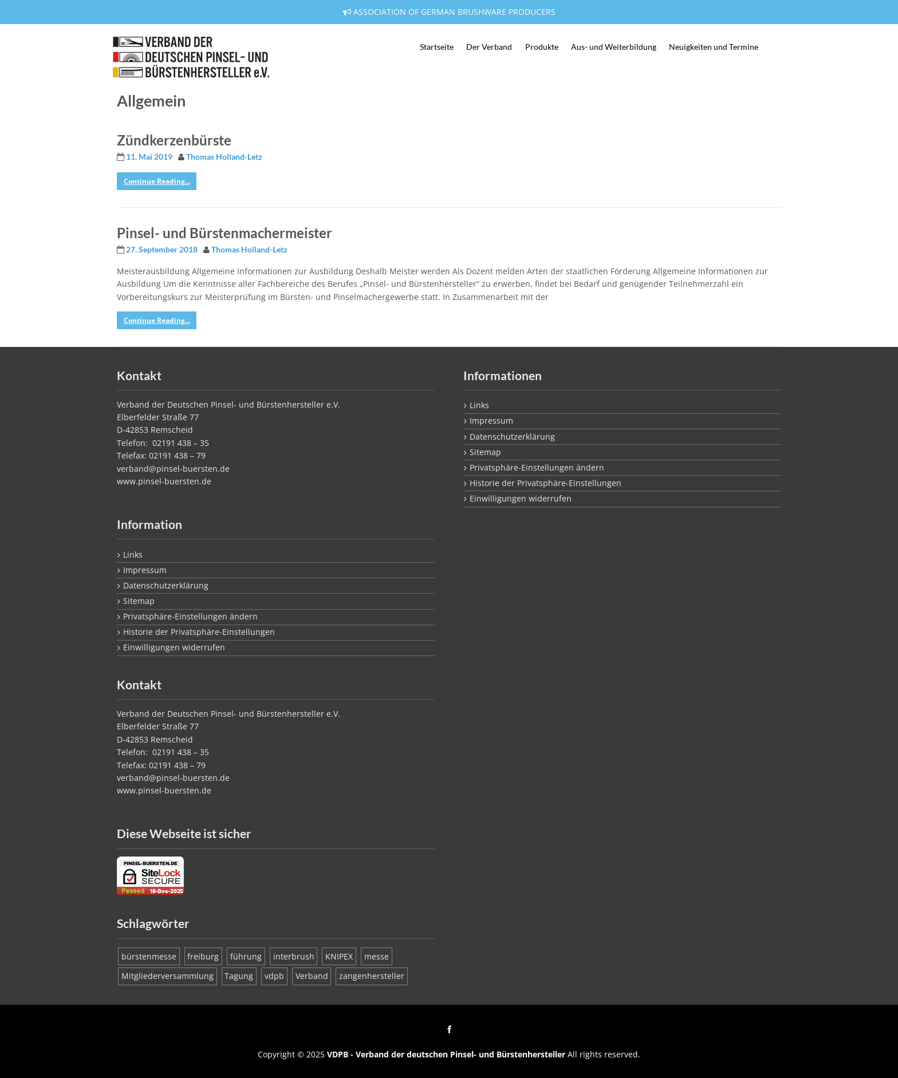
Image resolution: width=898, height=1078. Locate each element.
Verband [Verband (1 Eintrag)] (312, 975)
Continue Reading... (157, 181)
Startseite (437, 47)
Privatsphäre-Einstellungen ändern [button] (190, 616)
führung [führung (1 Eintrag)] (246, 956)
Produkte (541, 47)
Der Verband (489, 47)
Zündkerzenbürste (174, 140)
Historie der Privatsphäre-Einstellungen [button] (199, 631)
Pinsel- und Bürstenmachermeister (224, 232)
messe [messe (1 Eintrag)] (376, 956)
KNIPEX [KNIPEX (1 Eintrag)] (339, 956)
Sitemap (139, 600)
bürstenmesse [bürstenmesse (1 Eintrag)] (148, 956)
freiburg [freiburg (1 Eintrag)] (203, 956)
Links (133, 554)
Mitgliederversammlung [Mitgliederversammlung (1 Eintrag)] (167, 975)
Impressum (145, 569)
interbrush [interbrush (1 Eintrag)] (293, 956)
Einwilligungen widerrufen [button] (174, 647)
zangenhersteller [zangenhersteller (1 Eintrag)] (371, 975)
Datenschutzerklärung (165, 585)
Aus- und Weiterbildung (613, 47)
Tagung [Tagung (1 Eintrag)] (238, 975)
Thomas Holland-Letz (224, 156)
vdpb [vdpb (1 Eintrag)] (274, 975)
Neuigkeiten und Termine (713, 47)
